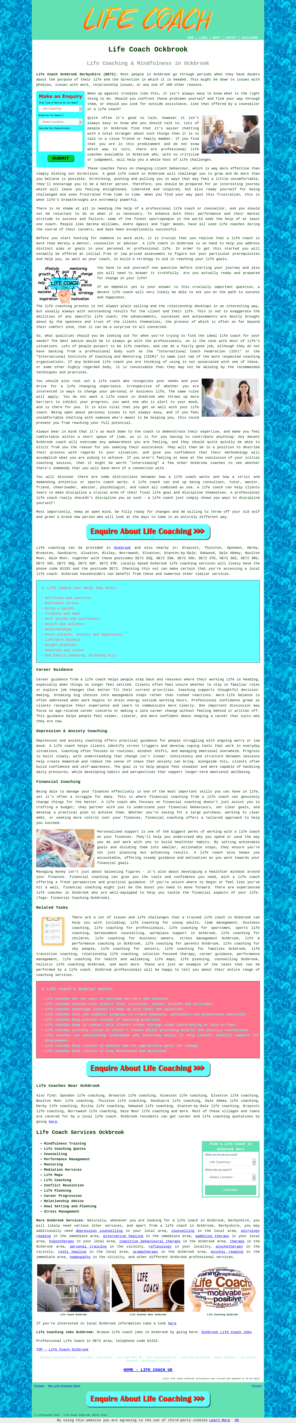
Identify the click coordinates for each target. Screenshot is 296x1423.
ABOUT (216, 37)
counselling (182, 1231)
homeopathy (80, 1257)
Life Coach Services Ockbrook (80, 1132)
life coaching (144, 923)
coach (104, 259)
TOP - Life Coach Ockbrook (62, 1350)
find (51, 1096)
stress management (198, 938)
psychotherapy (229, 1247)
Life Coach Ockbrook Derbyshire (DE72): (77, 74)
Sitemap (39, 1386)
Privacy (257, 1386)
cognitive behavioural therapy (150, 1241)
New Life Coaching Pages (64, 1386)
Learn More (219, 1420)
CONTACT (231, 37)
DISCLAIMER (250, 37)
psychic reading (227, 1252)
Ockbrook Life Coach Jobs (226, 1332)
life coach (108, 109)
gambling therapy (212, 1236)
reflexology (160, 1247)
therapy (237, 1241)
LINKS (203, 37)
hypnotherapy (61, 1241)
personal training (88, 1247)
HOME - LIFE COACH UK (148, 1369)
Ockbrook (122, 548)
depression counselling (99, 1231)
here (53, 1122)
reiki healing (72, 1252)
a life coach (173, 1226)
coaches (237, 224)
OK (237, 1420)
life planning (194, 959)
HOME (191, 37)
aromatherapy (145, 1252)
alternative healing (123, 1236)
